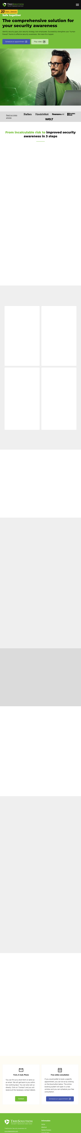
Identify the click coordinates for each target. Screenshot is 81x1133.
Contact (21, 1099)
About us (44, 1127)
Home (43, 1124)
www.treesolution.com (11, 1131)
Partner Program (46, 1130)
